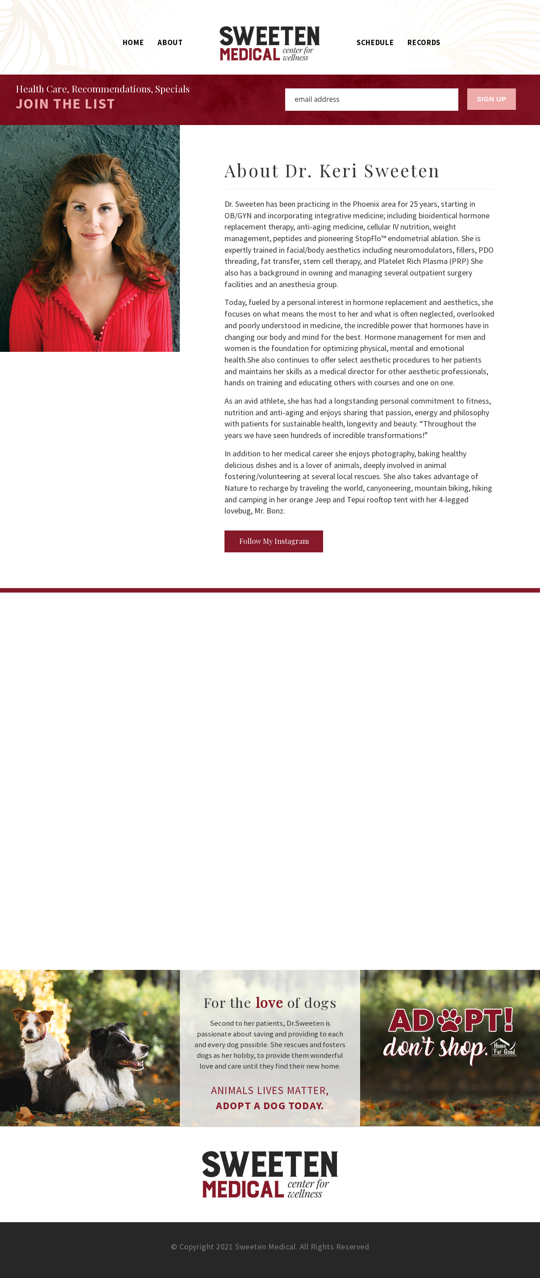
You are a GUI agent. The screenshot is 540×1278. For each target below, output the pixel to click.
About (170, 42)
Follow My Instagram (274, 541)
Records (423, 42)
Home (133, 42)
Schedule (375, 42)
